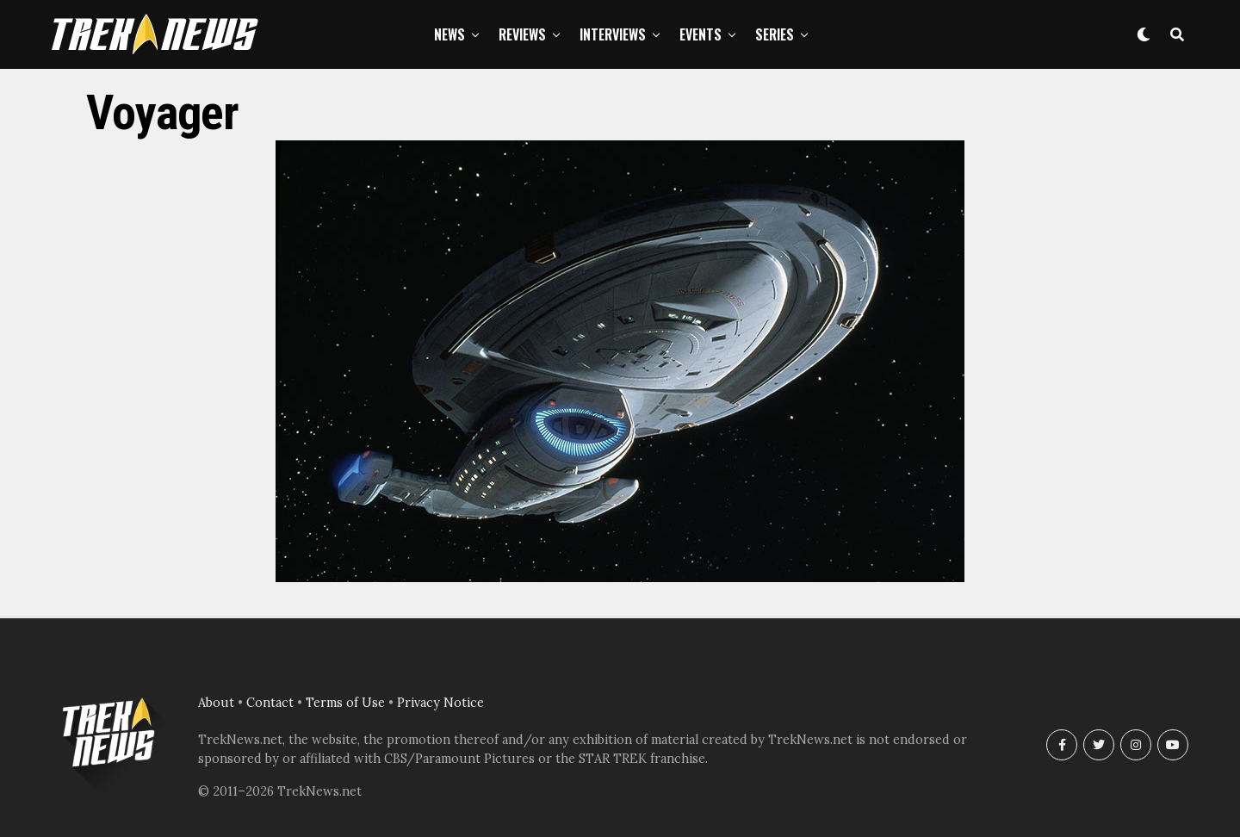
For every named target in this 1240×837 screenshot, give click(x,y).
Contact (270, 702)
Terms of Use (345, 702)
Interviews (613, 34)
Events (700, 34)
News (449, 34)
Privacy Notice (440, 702)
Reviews (522, 34)
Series (774, 34)
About (216, 702)
